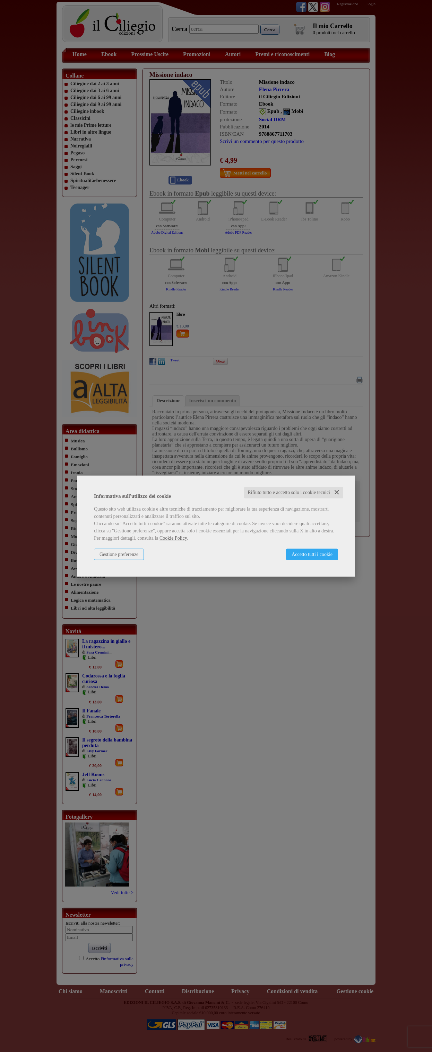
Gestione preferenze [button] (119, 554)
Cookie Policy (173, 538)
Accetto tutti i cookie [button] (312, 554)
